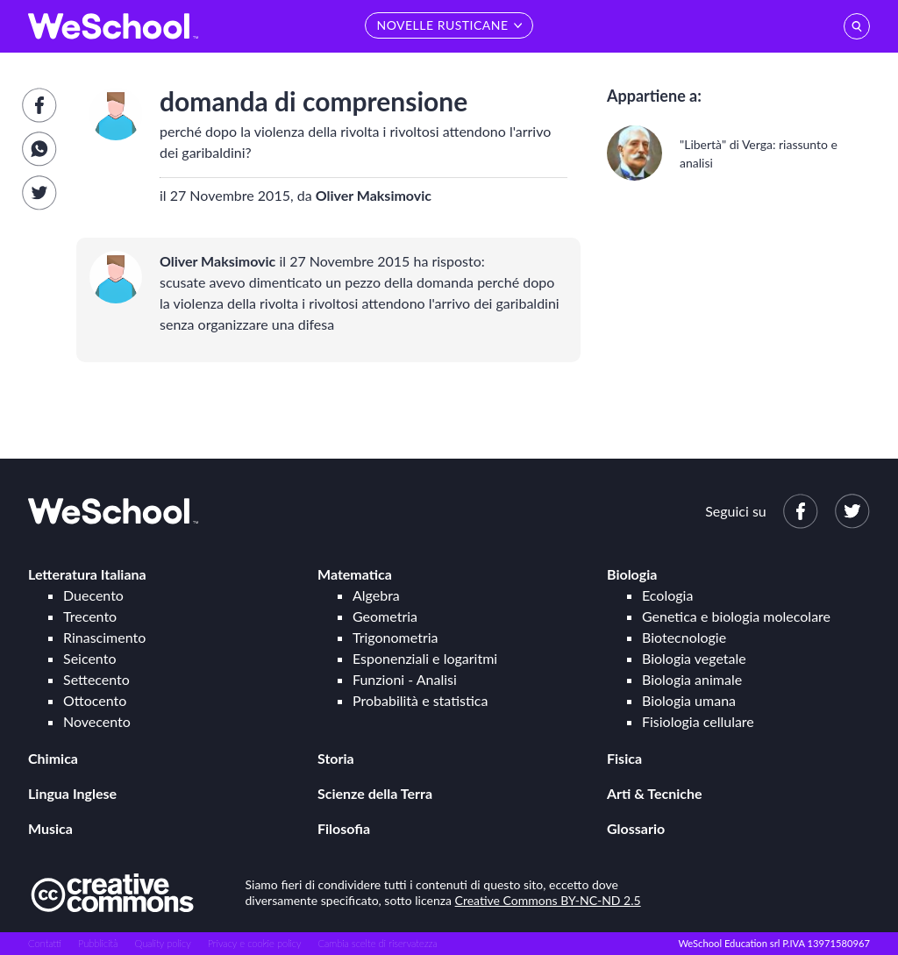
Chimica (53, 758)
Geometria (385, 616)
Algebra (376, 595)
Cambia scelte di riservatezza (377, 943)
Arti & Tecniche (654, 793)
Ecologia (667, 595)
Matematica (354, 574)
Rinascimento (104, 637)
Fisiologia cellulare (698, 721)
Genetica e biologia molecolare (736, 616)
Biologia (632, 574)
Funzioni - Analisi (405, 679)
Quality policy (162, 943)
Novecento (97, 721)
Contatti (44, 943)
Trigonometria (395, 637)
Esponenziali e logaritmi (425, 658)
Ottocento (94, 700)
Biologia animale (692, 679)
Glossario (636, 828)
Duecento (93, 595)
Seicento (89, 658)
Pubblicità (98, 943)
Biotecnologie (684, 637)
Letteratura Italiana (87, 574)
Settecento (96, 679)
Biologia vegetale (694, 658)
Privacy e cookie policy (255, 943)
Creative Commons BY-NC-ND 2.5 (548, 900)
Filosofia (343, 828)
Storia (335, 758)
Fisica (624, 758)
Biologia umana (689, 700)
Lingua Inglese (72, 793)
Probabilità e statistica (420, 700)
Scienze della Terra (374, 793)
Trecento (90, 616)
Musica (50, 828)
